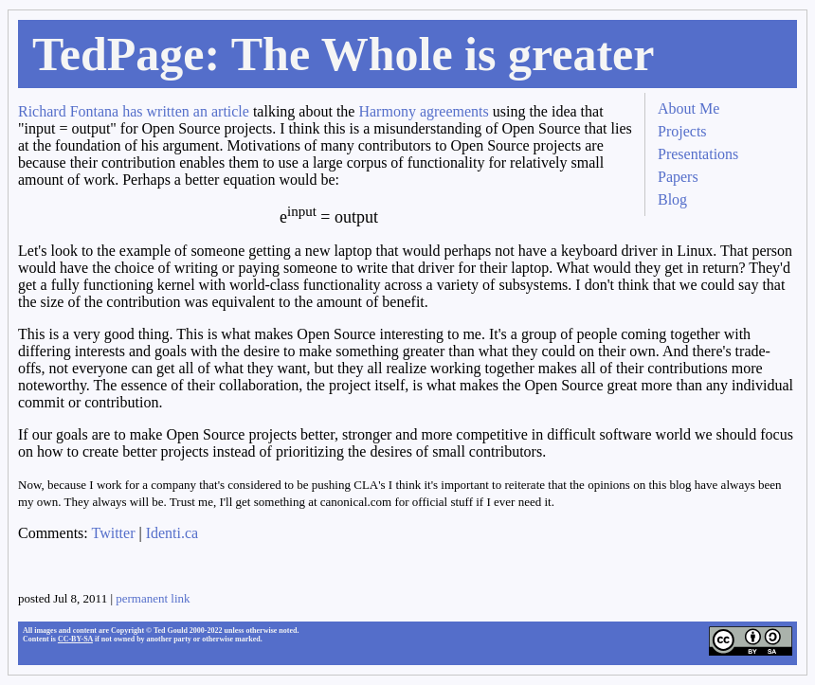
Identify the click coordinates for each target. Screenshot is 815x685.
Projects (682, 131)
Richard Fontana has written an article (133, 111)
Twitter (114, 533)
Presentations (698, 154)
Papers (678, 177)
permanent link (153, 598)
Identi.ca (172, 533)
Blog (672, 199)
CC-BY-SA (75, 639)
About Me (688, 108)
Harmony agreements (423, 111)
